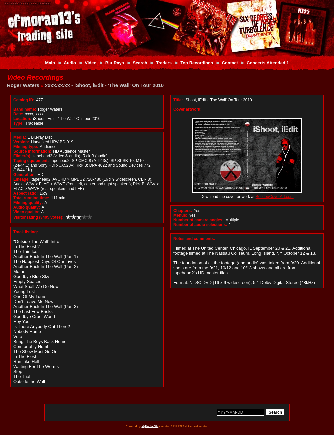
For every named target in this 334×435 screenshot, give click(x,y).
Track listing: (25, 232)
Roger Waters (23, 85)
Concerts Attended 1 (268, 62)
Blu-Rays (114, 62)
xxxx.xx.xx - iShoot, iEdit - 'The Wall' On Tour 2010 (104, 85)
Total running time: (31, 198)
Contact (230, 62)
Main (50, 62)
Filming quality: (28, 202)
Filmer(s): (22, 156)
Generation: (24, 174)
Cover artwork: (187, 109)
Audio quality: (26, 207)
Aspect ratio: (25, 193)
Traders (164, 62)
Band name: (24, 109)
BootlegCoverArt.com (275, 196)
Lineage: (21, 179)
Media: (19, 137)
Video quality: (26, 212)
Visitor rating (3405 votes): (38, 217)
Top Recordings (196, 62)
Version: (21, 142)
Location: (22, 118)
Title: (178, 100)
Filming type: (25, 146)
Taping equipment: (31, 160)
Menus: (180, 215)
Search (140, 62)
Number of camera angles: (198, 220)
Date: (18, 114)
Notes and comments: (194, 238)
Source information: (32, 151)
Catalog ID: (23, 100)
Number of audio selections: (200, 224)
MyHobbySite (149, 426)
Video (90, 62)
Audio (70, 62)
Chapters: (182, 210)
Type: (18, 123)
